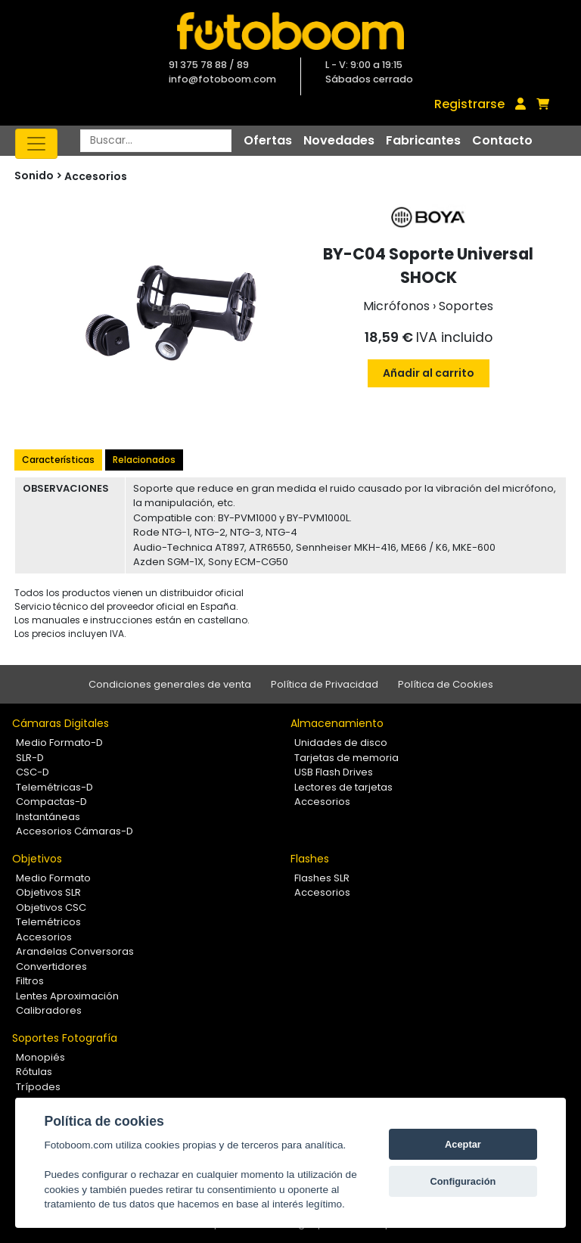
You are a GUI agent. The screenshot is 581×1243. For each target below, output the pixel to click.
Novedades (338, 140)
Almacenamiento (337, 723)
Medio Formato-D (59, 742)
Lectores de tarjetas (343, 787)
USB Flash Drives (333, 772)
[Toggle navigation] (36, 144)
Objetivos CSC (51, 907)
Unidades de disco (340, 742)
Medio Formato (53, 878)
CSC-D (32, 772)
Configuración (463, 1181)
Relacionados (144, 459)
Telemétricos (48, 922)
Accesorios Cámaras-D (74, 831)
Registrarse (469, 104)
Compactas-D (51, 801)
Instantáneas (48, 817)
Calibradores (49, 1010)
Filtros (30, 981)
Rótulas (34, 1071)
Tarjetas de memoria (346, 757)
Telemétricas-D (54, 787)
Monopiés (40, 1057)
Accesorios (95, 176)
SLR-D (30, 757)
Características (58, 459)
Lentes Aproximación (67, 996)
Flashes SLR (322, 878)
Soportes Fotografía (64, 1038)
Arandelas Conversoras (75, 951)
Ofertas (268, 140)
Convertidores (51, 966)
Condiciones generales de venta (170, 684)
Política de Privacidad (324, 684)
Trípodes (38, 1087)
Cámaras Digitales (60, 723)
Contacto (502, 140)
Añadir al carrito (428, 373)
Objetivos (37, 858)
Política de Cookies (445, 684)
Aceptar (463, 1144)
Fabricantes (423, 140)
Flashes (309, 858)
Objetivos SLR (48, 892)
